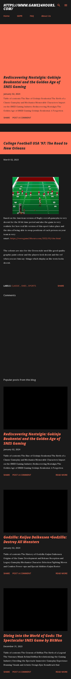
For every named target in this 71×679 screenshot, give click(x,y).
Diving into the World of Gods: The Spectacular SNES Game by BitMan (32, 638)
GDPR (19, 16)
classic (16, 285)
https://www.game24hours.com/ (29, 7)
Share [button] (6, 117)
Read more (62, 474)
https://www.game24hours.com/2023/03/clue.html (35, 238)
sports (32, 285)
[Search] (59, 5)
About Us (46, 16)
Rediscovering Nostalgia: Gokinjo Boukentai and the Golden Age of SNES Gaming (32, 82)
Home (6, 16)
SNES (24, 285)
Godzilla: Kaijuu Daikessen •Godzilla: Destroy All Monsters (35, 539)
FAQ (32, 16)
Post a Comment (21, 117)
